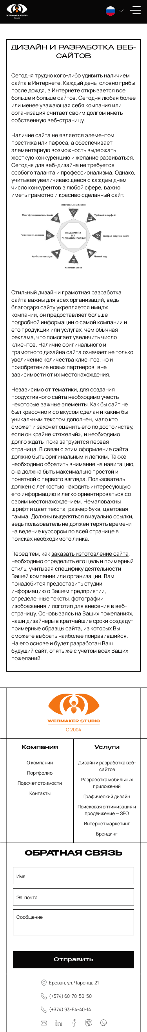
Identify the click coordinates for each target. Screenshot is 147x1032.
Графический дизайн (106, 796)
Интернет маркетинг (107, 823)
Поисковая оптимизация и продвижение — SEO (107, 810)
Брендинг (107, 833)
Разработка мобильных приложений (107, 783)
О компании (40, 762)
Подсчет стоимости (40, 783)
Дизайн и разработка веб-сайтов (107, 766)
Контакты (40, 793)
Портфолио (40, 772)
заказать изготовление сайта (90, 553)
